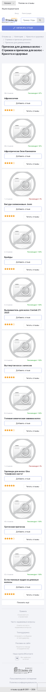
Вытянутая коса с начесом (18, 365)
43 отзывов (8, 521)
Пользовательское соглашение (23, 679)
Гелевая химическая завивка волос (22, 418)
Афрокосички (11, 98)
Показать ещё (23, 602)
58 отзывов (8, 93)
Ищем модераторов (10, 9)
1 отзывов (8, 199)
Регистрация (26, 13)
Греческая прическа (14, 527)
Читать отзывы (32, 111)
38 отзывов (8, 146)
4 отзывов (8, 360)
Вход (17, 13)
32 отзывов (8, 574)
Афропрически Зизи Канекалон (20, 151)
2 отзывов (8, 252)
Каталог (9, 3)
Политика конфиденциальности (23, 682)
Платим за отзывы (26, 3)
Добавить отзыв (23, 103)
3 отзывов (8, 305)
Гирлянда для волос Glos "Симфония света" (17, 472)
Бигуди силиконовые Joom (18, 204)
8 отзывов (8, 413)
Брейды (8, 257)
